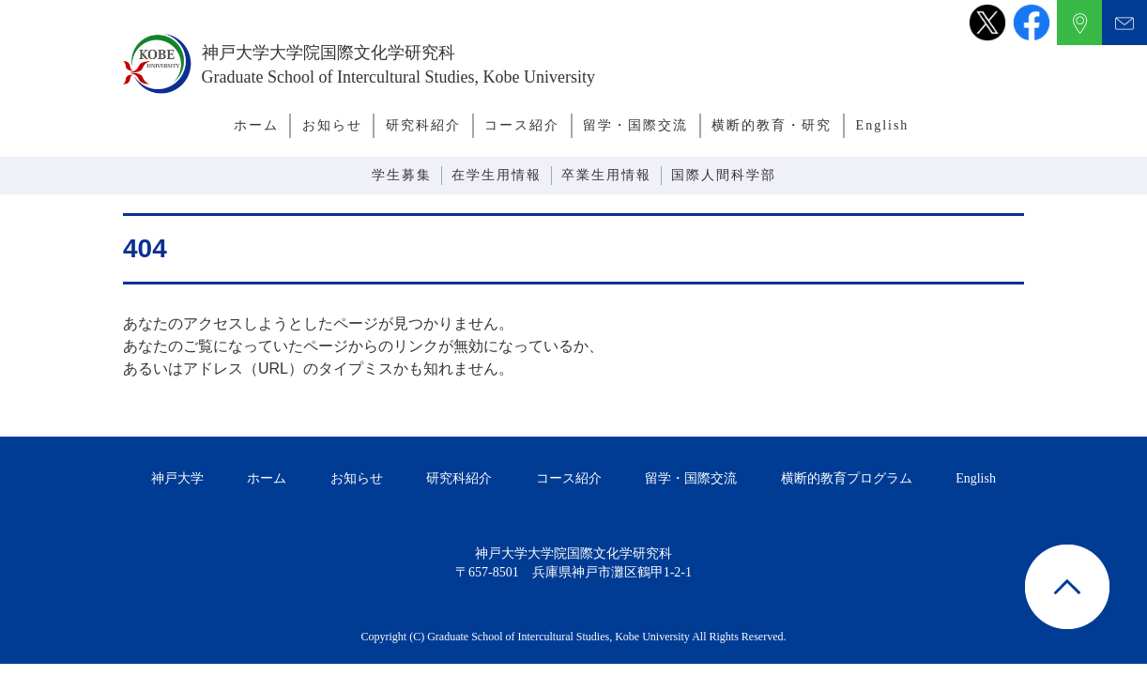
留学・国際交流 (635, 125)
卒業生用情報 (606, 175)
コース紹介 (521, 125)
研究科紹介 (423, 125)
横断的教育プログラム (846, 478)
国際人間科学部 (723, 175)
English (883, 125)
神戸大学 (177, 478)
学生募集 (402, 175)
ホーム (256, 125)
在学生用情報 (496, 175)
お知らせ (332, 125)
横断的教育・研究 (771, 125)
